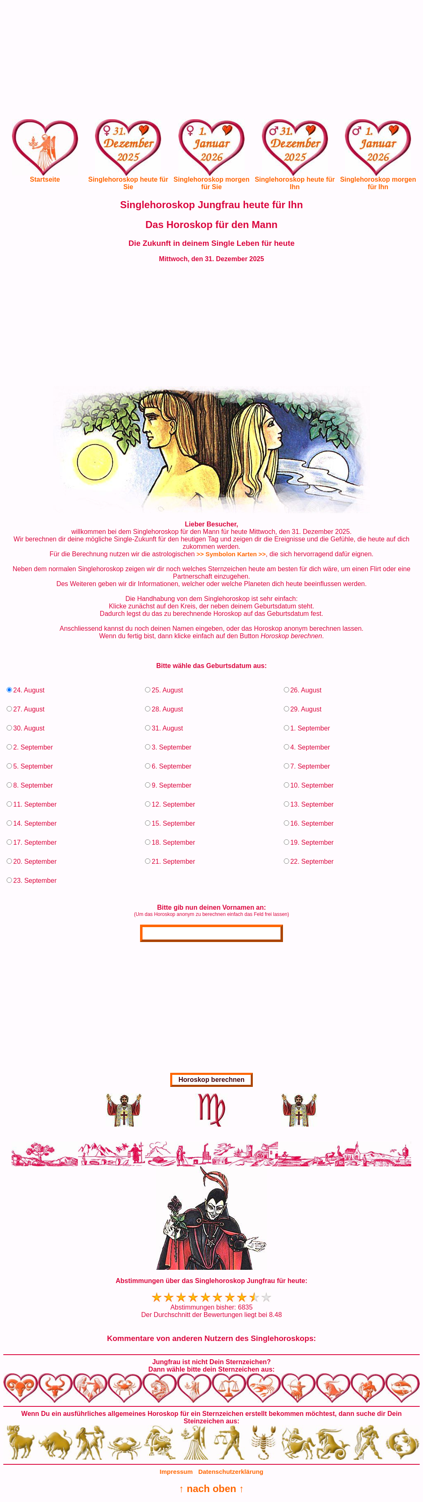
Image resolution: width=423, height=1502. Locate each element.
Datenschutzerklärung (231, 1471)
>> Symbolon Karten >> (231, 554)
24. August (29, 690)
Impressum (176, 1471)
